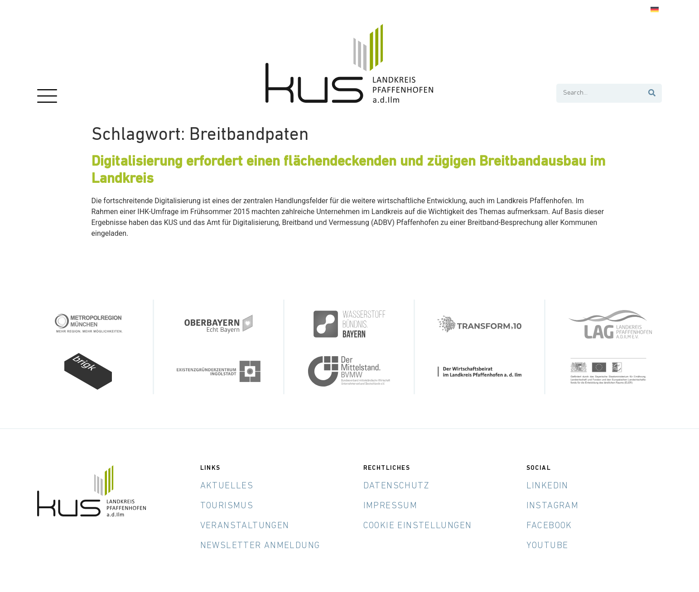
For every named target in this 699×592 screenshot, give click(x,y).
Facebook (549, 525)
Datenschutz (396, 486)
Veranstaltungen (244, 525)
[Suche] (651, 93)
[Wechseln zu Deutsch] (654, 10)
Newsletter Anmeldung (260, 545)
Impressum (390, 506)
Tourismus (227, 506)
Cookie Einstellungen (417, 525)
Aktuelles (227, 486)
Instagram (552, 506)
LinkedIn (547, 486)
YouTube (547, 545)
